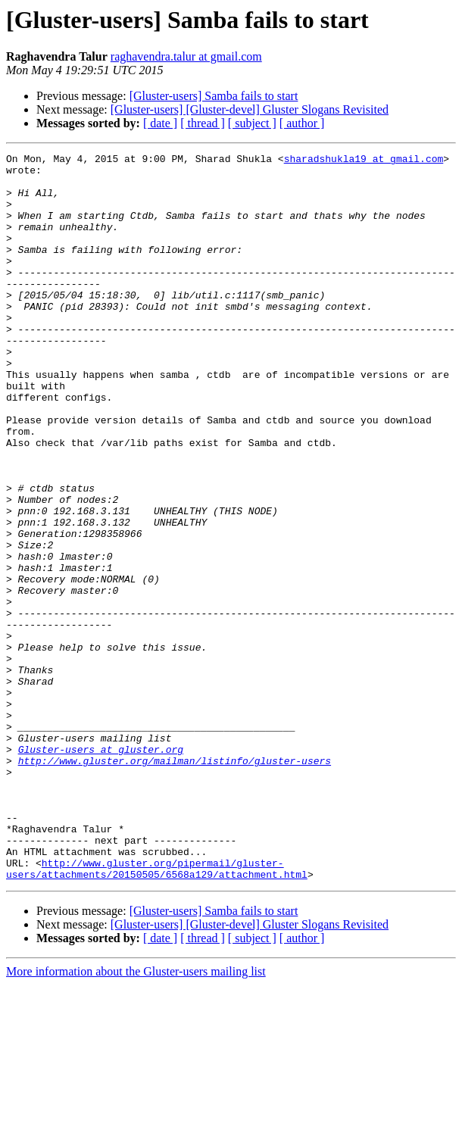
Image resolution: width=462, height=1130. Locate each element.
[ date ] (160, 123)
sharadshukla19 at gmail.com (364, 160)
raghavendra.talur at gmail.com (186, 56)
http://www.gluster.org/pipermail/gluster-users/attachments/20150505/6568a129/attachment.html (156, 1012)
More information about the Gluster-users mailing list (136, 1116)
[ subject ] (252, 123)
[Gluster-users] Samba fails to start (214, 95)
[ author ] (302, 123)
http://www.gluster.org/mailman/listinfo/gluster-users (174, 883)
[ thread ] (202, 123)
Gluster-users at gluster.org (100, 869)
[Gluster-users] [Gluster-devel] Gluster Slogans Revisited (250, 109)
